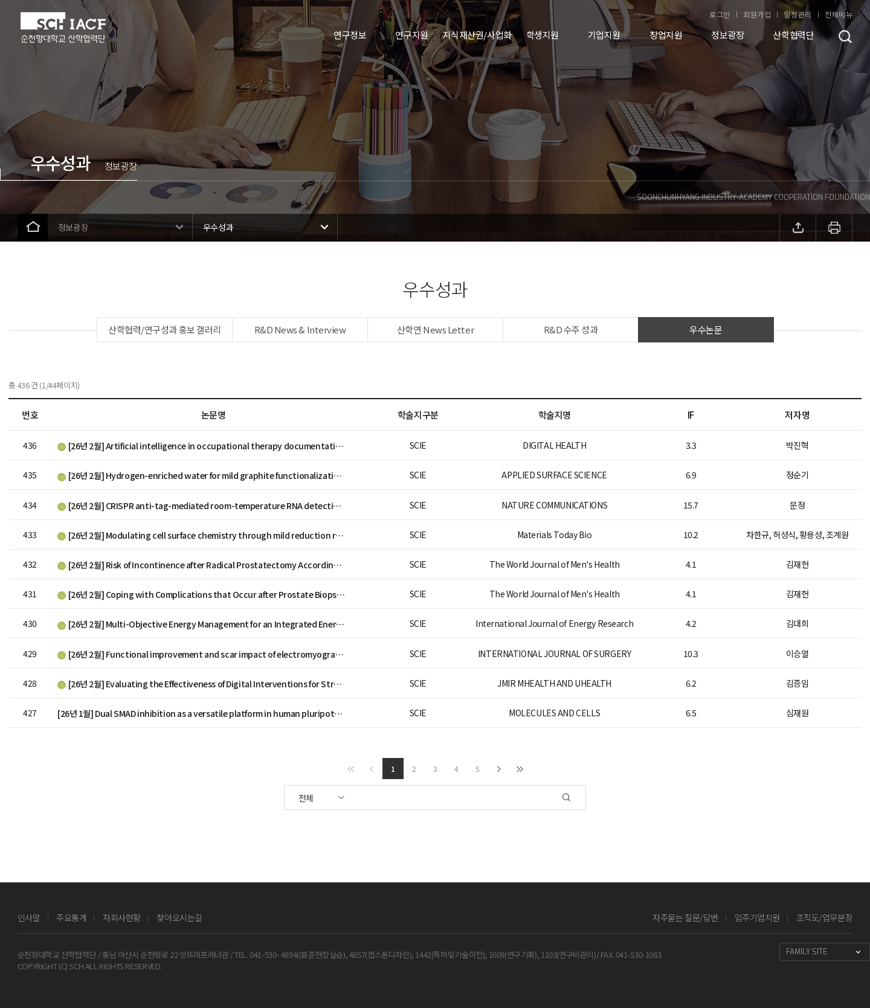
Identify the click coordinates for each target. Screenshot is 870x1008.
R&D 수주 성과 (571, 329)
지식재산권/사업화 (477, 34)
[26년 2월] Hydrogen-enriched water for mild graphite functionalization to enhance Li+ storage (201, 475)
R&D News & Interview (300, 329)
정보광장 (727, 34)
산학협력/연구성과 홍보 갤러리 (164, 329)
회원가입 (757, 14)
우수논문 (705, 329)
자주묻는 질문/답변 (685, 917)
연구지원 (411, 34)
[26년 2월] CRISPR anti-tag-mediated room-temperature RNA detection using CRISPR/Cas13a (201, 505)
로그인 (719, 14)
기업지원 (604, 34)
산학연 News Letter (435, 329)
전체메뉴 (838, 14)
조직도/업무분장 (824, 917)
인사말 (29, 917)
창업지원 (665, 34)
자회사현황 (122, 917)
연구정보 (350, 34)
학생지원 (542, 34)
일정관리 (797, 14)
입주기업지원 (757, 917)
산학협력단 (793, 34)
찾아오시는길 (179, 917)
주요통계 (71, 917)
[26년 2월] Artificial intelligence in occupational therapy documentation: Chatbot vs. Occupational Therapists (201, 446)
